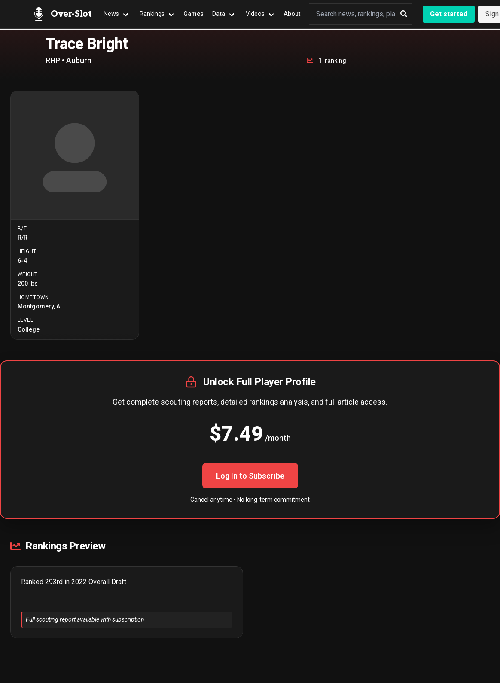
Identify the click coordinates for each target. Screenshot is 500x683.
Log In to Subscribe (250, 475)
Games (193, 14)
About (292, 14)
